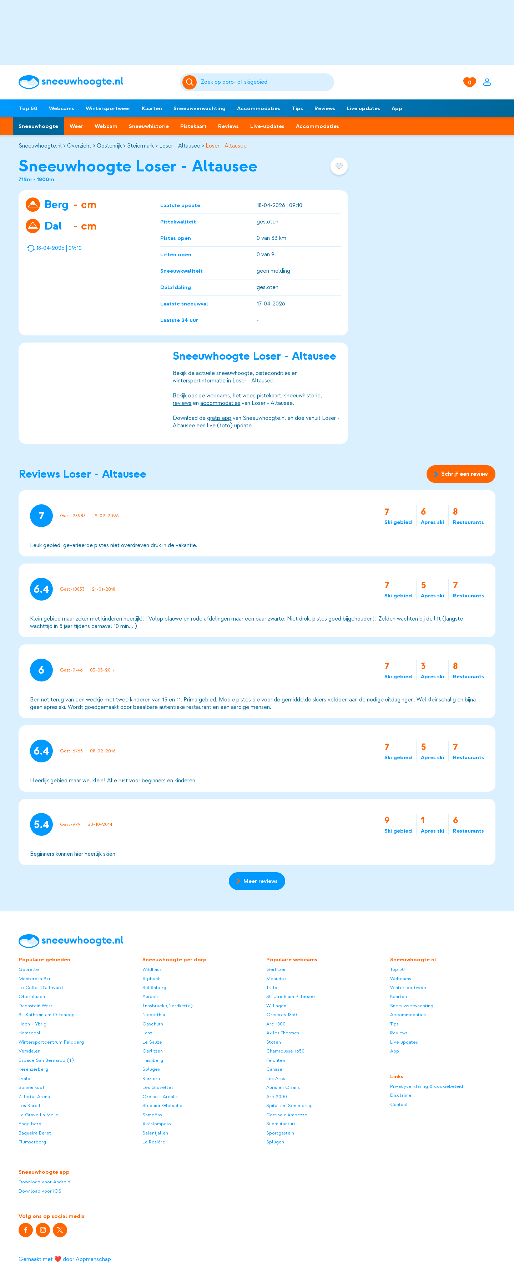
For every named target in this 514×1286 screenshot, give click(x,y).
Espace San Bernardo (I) (46, 1060)
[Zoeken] (266, 82)
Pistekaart (193, 126)
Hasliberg (152, 1060)
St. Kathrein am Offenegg (47, 1015)
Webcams (61, 108)
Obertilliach (32, 996)
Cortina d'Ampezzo (286, 1115)
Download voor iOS (40, 1191)
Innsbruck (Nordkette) (167, 1006)
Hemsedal (29, 1033)
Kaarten (152, 108)
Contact (399, 1104)
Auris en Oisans (283, 1087)
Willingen (276, 1006)
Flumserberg (32, 1142)
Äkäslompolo (156, 1124)
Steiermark (140, 145)
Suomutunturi (280, 1124)
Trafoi (272, 987)
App (397, 108)
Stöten (273, 1042)
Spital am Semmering (289, 1105)
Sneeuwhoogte (38, 126)
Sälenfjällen (155, 1133)
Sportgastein (280, 1133)
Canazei (274, 1069)
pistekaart (269, 395)
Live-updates (267, 126)
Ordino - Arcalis (160, 1097)
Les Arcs (275, 1078)
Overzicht (79, 145)
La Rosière (153, 1142)
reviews (182, 403)
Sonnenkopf (31, 1087)
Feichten (275, 1060)
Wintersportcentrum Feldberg (51, 1042)
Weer (76, 126)
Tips (297, 108)
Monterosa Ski (34, 979)
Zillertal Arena (34, 1097)
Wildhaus (152, 969)
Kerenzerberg (33, 1069)
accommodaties (220, 403)
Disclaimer (401, 1095)
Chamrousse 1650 (285, 1051)
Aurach (150, 996)
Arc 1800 (276, 1024)
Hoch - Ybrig (32, 1024)
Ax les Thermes (282, 1033)
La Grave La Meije (39, 1115)
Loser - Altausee (179, 145)
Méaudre (276, 979)
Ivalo (24, 1078)
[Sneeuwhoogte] (96, 82)
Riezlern (151, 1078)
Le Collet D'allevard (41, 987)
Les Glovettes (157, 1087)
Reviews (324, 108)
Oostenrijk (109, 145)
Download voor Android (44, 1182)
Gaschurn (152, 1024)
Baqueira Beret (35, 1133)
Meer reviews (256, 881)
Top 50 (28, 108)
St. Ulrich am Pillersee (290, 996)
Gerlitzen (152, 1051)
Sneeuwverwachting (199, 108)
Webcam (106, 126)
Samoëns (152, 1115)
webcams (218, 395)
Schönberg (154, 987)
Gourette (29, 969)
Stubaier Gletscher (163, 1105)
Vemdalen (29, 1051)
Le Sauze (152, 1042)
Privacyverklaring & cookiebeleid (426, 1086)
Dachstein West (35, 1006)
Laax (147, 1033)
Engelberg (30, 1124)
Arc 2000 (276, 1097)
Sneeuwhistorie (149, 126)
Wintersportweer (108, 108)
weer (248, 395)
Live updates (363, 108)
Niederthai (153, 1015)
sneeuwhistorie (302, 395)
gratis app (219, 418)
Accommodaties (258, 108)
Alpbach (151, 979)
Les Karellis (31, 1105)
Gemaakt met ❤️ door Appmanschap (65, 1259)
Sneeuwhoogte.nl (40, 145)
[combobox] (266, 82)
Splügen (151, 1069)
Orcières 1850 (281, 1015)
